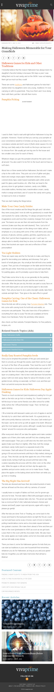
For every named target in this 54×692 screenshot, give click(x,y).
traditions (18, 85)
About (11, 686)
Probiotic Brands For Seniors (14, 583)
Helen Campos (8, 659)
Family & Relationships (43, 43)
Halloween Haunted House (13, 349)
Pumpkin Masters (37, 304)
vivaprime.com (29, 689)
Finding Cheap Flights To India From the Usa (20, 575)
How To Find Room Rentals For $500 (17, 579)
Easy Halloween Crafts (11, 335)
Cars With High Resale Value (14, 587)
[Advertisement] (27, 118)
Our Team (22, 684)
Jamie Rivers (7, 627)
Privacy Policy (40, 686)
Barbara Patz (6, 43)
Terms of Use (30, 686)
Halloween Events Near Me (13, 340)
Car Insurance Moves (11, 591)
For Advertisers (19, 686)
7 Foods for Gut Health (13, 623)
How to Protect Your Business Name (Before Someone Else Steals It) (23, 654)
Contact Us (31, 684)
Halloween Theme (10, 345)
